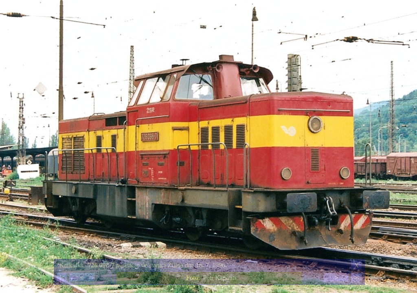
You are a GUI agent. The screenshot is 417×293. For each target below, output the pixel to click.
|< (61, 277)
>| (356, 277)
